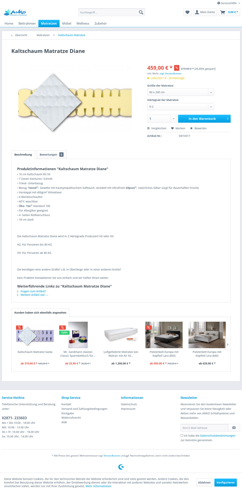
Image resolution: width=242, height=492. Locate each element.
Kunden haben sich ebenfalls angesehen (40, 312)
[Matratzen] (49, 23)
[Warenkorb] (229, 12)
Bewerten (198, 128)
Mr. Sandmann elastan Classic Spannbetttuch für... (77, 353)
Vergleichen (156, 128)
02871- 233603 (14, 417)
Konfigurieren (226, 482)
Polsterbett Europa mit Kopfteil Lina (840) (207, 353)
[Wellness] (83, 23)
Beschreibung (23, 154)
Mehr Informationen (98, 486)
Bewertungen (52, 154)
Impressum (128, 409)
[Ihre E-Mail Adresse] (204, 428)
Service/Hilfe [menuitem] (227, 3)
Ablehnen (204, 482)
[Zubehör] (100, 23)
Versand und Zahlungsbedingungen (84, 409)
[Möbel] (67, 23)
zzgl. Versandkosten (171, 73)
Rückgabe (67, 413)
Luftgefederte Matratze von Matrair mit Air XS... (121, 353)
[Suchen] (141, 12)
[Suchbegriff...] (111, 12)
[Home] (9, 23)
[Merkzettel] (187, 12)
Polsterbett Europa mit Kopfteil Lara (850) (164, 353)
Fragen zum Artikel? (31, 291)
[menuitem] (111, 12)
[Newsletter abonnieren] (234, 428)
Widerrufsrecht (71, 417)
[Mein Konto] (205, 12)
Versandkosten (112, 455)
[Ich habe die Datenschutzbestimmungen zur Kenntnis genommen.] (182, 435)
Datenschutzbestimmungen (217, 435)
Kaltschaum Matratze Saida (35, 352)
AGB (64, 422)
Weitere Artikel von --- (32, 295)
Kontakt (66, 404)
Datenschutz (129, 404)
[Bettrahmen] (27, 23)
